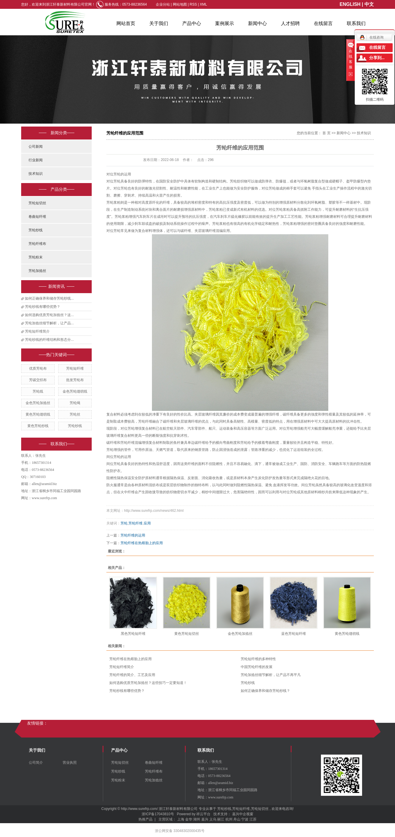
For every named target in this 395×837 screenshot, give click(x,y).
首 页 (326, 133)
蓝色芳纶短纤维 (293, 634)
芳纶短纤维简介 (37, 331)
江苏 (253, 819)
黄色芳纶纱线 (37, 426)
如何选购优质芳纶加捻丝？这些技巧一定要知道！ (148, 683)
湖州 (196, 819)
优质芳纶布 (38, 368)
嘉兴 (204, 819)
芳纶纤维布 (37, 244)
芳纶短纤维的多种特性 (258, 659)
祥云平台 (203, 814)
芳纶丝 (75, 414)
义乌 (212, 819)
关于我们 (158, 23)
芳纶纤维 (135, 523)
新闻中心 (257, 23)
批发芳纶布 (75, 380)
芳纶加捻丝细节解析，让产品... (49, 323)
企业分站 (163, 4)
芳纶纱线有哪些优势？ (42, 307)
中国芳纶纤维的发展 (256, 667)
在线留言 (323, 23)
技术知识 (36, 174)
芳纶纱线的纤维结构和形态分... (49, 340)
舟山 (236, 819)
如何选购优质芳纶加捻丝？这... (49, 315)
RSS (193, 4)
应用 (147, 523)
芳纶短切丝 (37, 203)
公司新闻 (36, 147)
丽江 (220, 819)
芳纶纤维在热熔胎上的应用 (141, 543)
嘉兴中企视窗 (242, 814)
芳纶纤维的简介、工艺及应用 (132, 675)
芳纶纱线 (36, 230)
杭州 (228, 819)
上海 (180, 819)
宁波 (244, 819)
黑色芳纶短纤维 (133, 634)
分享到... (377, 58)
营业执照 (70, 762)
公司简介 (36, 762)
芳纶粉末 (36, 257)
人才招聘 (290, 23)
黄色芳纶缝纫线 (38, 414)
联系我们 (356, 23)
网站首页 (125, 23)
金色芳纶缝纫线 (75, 391)
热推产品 (145, 819)
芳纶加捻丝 (37, 271)
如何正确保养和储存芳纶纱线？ (265, 691)
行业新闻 (36, 160)
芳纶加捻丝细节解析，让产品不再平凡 (271, 675)
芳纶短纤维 (75, 368)
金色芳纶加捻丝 (38, 403)
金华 (188, 819)
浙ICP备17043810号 (158, 814)
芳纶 (124, 523)
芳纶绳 (75, 403)
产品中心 (191, 23)
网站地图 (180, 4)
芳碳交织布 (38, 380)
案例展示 (224, 23)
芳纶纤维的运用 (132, 535)
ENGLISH (350, 4)
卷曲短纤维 (37, 217)
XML (203, 4)
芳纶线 (38, 391)
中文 (369, 4)
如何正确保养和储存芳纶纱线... (49, 298)
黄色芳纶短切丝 (186, 634)
